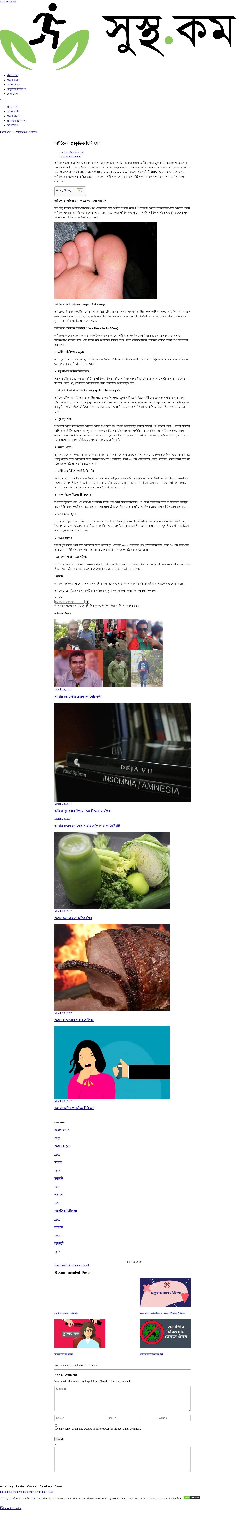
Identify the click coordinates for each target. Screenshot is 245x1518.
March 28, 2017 (63, 689)
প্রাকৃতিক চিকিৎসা (16, 89)
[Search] (87, 602)
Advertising (6, 1494)
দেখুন (57, 1138)
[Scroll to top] (1, 1514)
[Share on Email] (85, 1265)
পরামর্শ (58, 1195)
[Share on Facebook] (59, 1265)
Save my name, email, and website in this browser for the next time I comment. (97, 1432)
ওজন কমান (13, 80)
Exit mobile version (10, 1516)
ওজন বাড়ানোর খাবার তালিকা (74, 1020)
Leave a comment (71, 156)
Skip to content (8, 1)
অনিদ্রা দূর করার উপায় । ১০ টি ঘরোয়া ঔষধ (82, 811)
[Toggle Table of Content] (78, 191)
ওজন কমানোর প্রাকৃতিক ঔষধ (73, 918)
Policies (20, 1494)
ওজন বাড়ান (13, 84)
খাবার (58, 1162)
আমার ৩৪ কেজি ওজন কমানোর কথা (78, 696)
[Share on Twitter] (69, 1265)
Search (58, 597)
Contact (31, 1494)
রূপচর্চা (58, 1243)
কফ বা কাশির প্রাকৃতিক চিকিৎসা (74, 1108)
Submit (59, 1443)
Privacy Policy (173, 1506)
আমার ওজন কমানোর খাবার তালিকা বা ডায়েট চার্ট (87, 826)
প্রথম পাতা (12, 75)
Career (58, 1494)
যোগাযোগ (12, 93)
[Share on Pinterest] (77, 1265)
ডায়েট (58, 1178)
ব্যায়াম (58, 1227)
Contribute (46, 1494)
